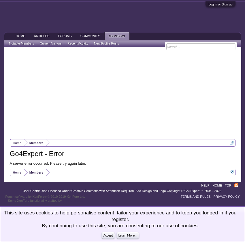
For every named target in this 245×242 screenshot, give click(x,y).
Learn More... (127, 235)
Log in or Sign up (220, 4)
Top (228, 185)
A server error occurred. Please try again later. (48, 163)
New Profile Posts (106, 43)
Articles (42, 36)
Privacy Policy (227, 196)
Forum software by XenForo (45, 196)
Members (117, 36)
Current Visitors (51, 43)
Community (90, 36)
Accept (108, 235)
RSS (236, 185)
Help (205, 185)
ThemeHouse (72, 200)
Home (20, 36)
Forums (65, 36)
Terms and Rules (196, 196)
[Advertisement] (123, 93)
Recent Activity (77, 43)
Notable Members (21, 43)
